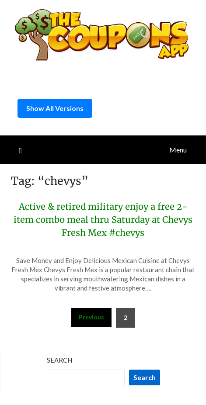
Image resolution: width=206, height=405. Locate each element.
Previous (91, 317)
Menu (178, 149)
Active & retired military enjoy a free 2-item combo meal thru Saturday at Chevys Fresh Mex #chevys (103, 219)
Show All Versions (55, 108)
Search (59, 360)
